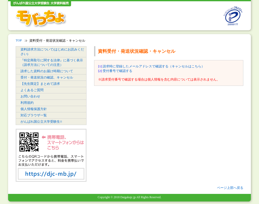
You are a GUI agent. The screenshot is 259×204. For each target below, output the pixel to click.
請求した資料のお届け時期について (46, 71)
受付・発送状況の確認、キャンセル (46, 77)
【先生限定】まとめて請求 (40, 84)
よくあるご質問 (32, 90)
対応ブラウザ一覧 (33, 115)
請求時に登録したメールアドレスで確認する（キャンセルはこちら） (154, 66)
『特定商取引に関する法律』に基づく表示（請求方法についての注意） (51, 62)
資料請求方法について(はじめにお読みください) (52, 51)
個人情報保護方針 (33, 109)
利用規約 (27, 103)
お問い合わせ (30, 96)
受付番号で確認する (117, 71)
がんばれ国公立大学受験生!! (41, 121)
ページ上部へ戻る (230, 188)
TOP (19, 40)
